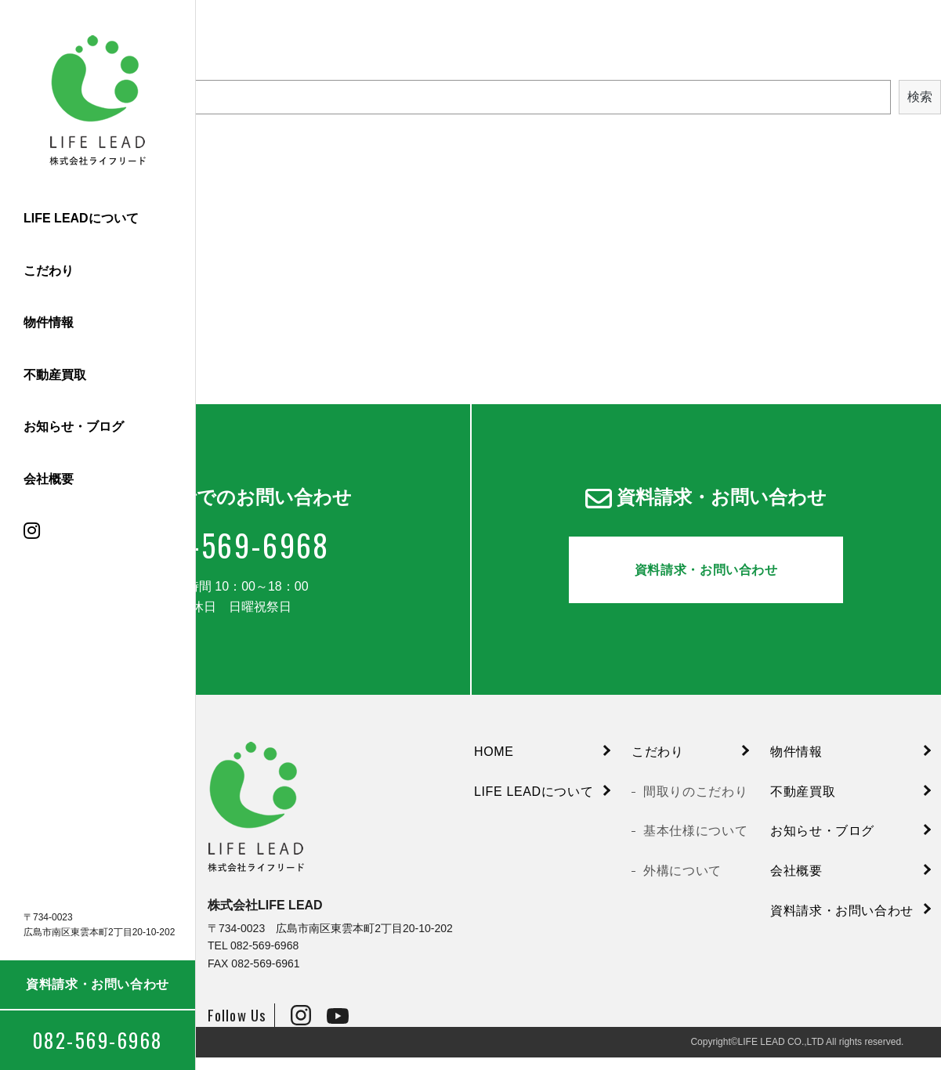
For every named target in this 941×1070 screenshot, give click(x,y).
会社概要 (49, 479)
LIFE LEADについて (81, 218)
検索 (919, 96)
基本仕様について (695, 843)
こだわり (49, 270)
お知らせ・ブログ (74, 426)
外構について (682, 882)
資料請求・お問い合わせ (97, 984)
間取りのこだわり (695, 803)
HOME (494, 764)
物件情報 (49, 322)
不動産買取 (55, 374)
